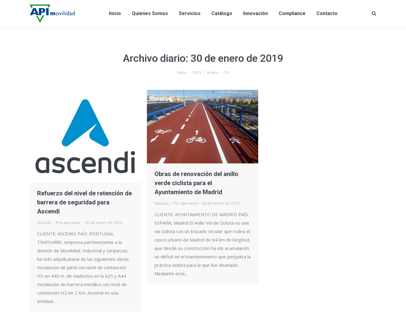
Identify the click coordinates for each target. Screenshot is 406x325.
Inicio (182, 72)
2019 (197, 72)
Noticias (44, 222)
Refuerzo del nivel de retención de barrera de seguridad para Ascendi (84, 202)
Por (68, 222)
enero (212, 72)
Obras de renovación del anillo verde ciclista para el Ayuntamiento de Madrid (196, 183)
